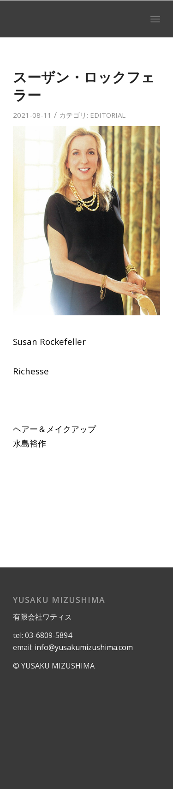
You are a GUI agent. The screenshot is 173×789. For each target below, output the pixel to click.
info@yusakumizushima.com (84, 647)
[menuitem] (155, 19)
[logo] (72, 18)
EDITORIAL (107, 115)
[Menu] (155, 19)
